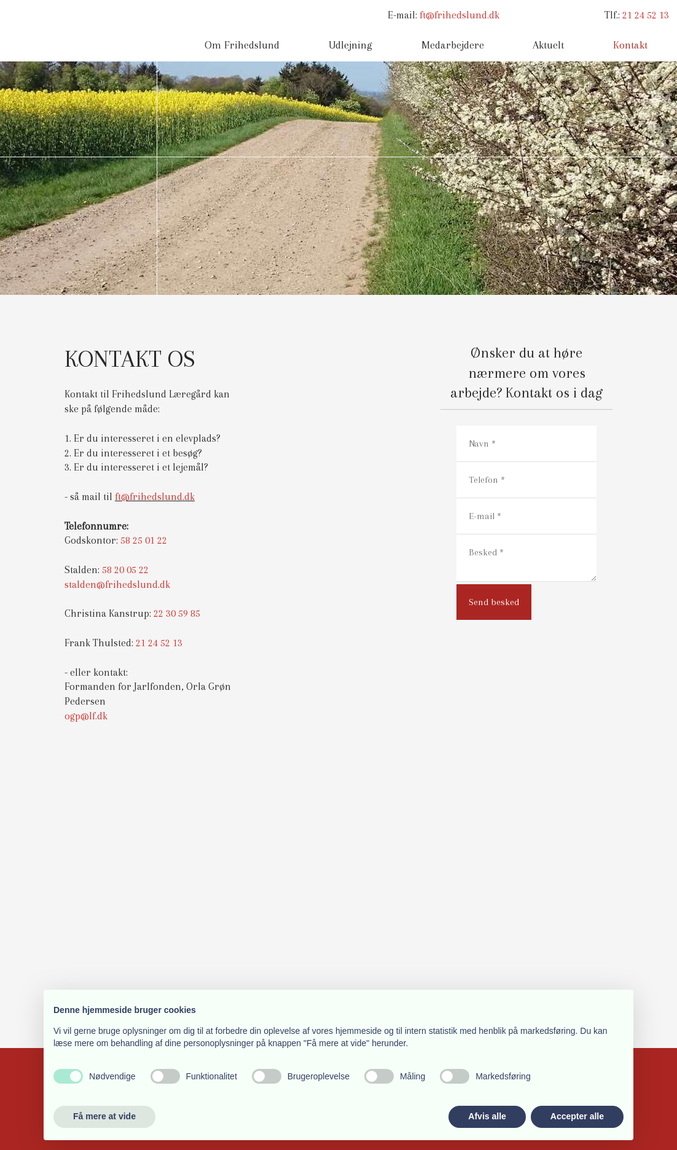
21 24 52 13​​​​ (159, 643)
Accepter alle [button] (577, 1116)
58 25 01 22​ (143, 540)
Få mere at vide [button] (104, 1116)
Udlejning (350, 45)
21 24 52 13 (645, 15)
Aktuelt (548, 45)
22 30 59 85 (177, 613)
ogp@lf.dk (86, 716)
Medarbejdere (452, 45)
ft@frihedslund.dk (459, 15)
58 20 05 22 (125, 570)
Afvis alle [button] (487, 1116)
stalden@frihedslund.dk (117, 584)
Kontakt (630, 45)
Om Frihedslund (242, 45)
